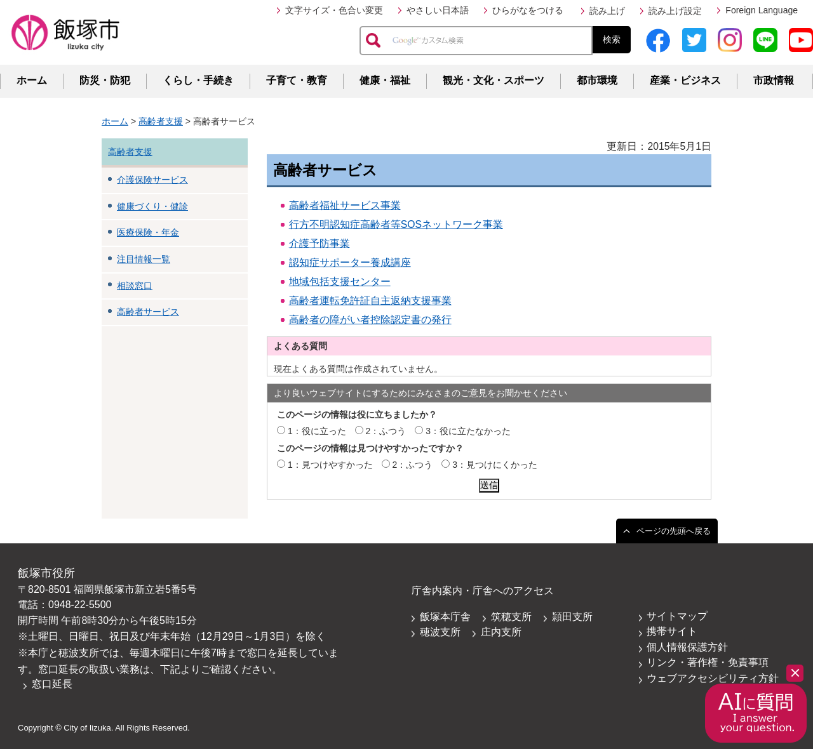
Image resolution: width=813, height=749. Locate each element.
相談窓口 (134, 286)
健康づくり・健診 (152, 206)
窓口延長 (52, 684)
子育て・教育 (296, 80)
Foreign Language (761, 10)
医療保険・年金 (148, 232)
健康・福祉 (384, 80)
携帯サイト (672, 631)
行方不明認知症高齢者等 (345, 224)
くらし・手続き (198, 80)
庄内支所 (501, 631)
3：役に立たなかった (468, 431)
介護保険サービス (152, 180)
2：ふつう (386, 431)
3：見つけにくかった (494, 465)
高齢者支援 (160, 121)
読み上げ (607, 11)
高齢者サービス (148, 312)
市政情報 (773, 80)
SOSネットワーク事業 (452, 224)
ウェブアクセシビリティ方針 (713, 678)
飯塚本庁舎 (445, 616)
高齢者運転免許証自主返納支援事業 (370, 300)
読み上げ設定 (675, 11)
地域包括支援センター (340, 281)
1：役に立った (317, 431)
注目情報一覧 (143, 259)
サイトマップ (677, 616)
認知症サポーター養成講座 (350, 262)
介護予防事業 (319, 243)
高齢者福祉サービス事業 (345, 205)
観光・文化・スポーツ (493, 80)
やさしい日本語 (437, 10)
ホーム (32, 80)
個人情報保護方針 (687, 647)
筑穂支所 (511, 616)
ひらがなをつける (527, 10)
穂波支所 (440, 631)
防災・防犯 (104, 80)
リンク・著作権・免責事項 (708, 662)
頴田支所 (572, 616)
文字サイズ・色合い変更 (334, 10)
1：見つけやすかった (330, 465)
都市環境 (597, 80)
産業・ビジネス (685, 80)
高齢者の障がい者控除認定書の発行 (370, 319)
